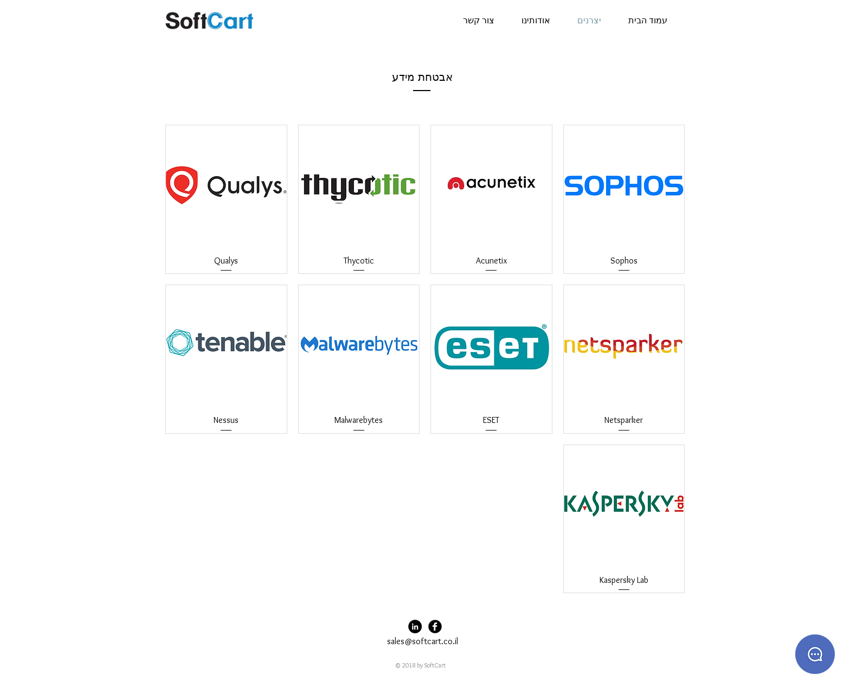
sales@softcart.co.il (422, 641)
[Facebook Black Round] (435, 626)
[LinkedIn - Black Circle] (415, 626)
